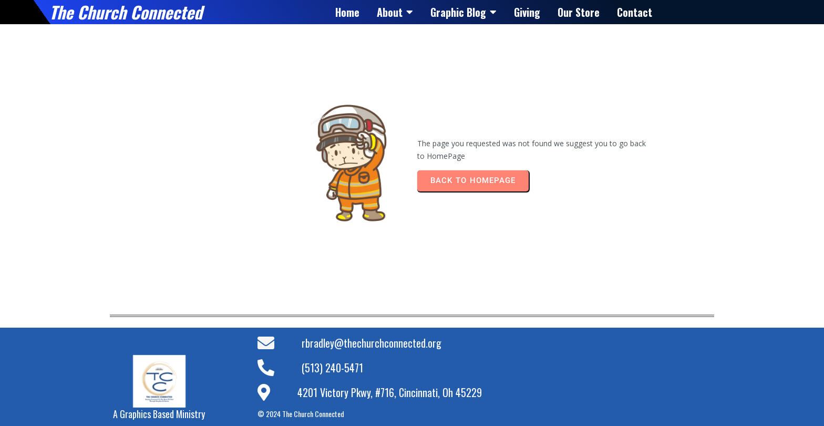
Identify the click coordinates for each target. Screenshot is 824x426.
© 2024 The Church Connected (301, 413)
